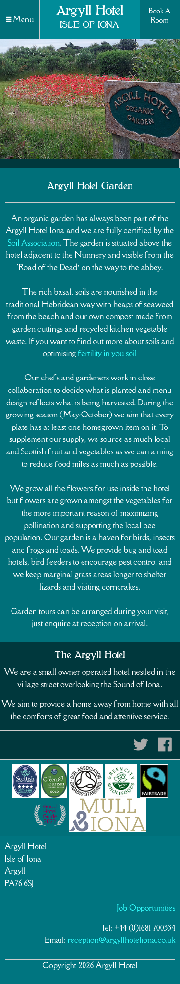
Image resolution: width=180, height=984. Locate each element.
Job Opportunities (146, 907)
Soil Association (34, 242)
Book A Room (159, 15)
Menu (20, 19)
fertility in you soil (107, 353)
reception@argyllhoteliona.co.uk (122, 940)
